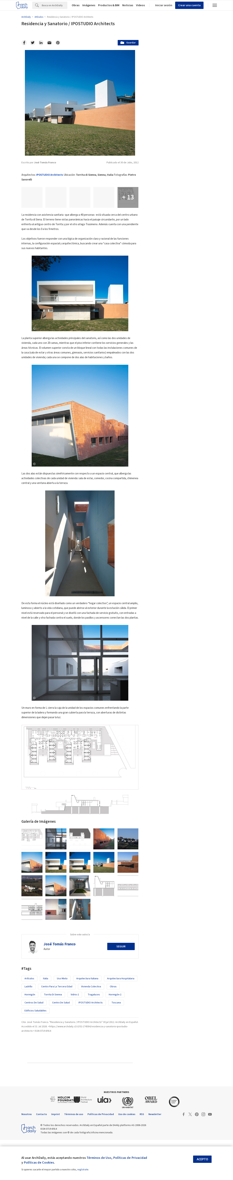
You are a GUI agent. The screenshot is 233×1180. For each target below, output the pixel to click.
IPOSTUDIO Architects (49, 175)
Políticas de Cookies (39, 1162)
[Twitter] (32, 42)
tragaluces (94, 1035)
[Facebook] (24, 42)
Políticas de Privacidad (130, 1157)
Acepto (202, 1159)
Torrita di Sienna (53, 1035)
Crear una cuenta (189, 5)
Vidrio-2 (75, 1035)
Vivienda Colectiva (91, 1027)
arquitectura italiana (87, 1019)
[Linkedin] (41, 42)
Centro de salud (61, 1043)
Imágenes (88, 5)
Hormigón (30, 1035)
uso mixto (62, 1019)
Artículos (29, 1019)
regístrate (82, 1169)
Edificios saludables (35, 1051)
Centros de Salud (34, 1043)
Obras (75, 5)
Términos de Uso (99, 1157)
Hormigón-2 (115, 1035)
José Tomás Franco (60, 984)
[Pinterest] (58, 42)
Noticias (127, 5)
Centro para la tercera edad (56, 1027)
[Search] (54, 5)
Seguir (121, 987)
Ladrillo (28, 1027)
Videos (140, 5)
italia (45, 1019)
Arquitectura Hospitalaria (120, 1019)
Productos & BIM (108, 5)
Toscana (116, 1043)
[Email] (49, 42)
